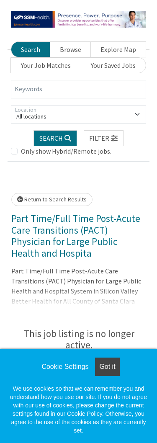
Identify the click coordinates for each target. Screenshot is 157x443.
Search (30, 49)
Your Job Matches (46, 65)
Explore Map (118, 49)
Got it (107, 366)
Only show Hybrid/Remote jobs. (66, 151)
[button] (104, 138)
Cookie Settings (64, 366)
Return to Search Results (52, 199)
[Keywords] (78, 89)
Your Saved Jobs (113, 65)
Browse (70, 49)
